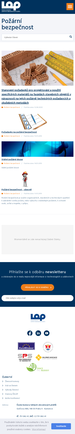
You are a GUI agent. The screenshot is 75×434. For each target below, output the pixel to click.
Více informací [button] (39, 430)
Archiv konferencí (12, 398)
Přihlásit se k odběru (37, 287)
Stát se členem (11, 386)
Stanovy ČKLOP (11, 394)
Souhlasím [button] (61, 426)
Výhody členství (12, 390)
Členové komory (12, 382)
